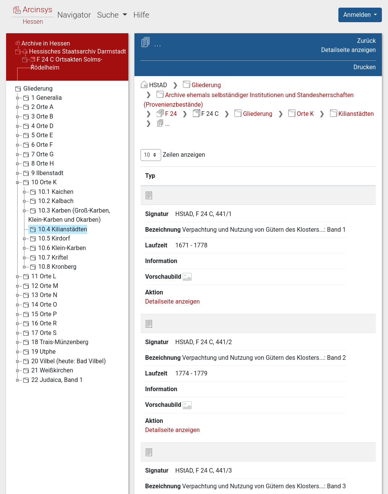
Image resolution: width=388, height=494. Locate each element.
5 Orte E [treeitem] (37, 135)
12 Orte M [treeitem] (39, 286)
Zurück (366, 40)
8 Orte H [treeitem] (37, 163)
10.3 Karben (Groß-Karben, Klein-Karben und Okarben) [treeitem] (69, 214)
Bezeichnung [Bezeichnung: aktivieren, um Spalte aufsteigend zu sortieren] (239, 175)
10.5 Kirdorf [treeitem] (49, 238)
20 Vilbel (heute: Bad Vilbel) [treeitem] (63, 361)
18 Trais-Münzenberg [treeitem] (54, 342)
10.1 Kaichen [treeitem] (50, 192)
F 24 (167, 113)
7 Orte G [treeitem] (37, 154)
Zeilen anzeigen (173, 155)
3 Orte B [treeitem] (37, 116)
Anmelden (357, 14)
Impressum (363, 484)
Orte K (301, 113)
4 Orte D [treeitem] (37, 126)
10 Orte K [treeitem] (39, 182)
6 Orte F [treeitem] (37, 145)
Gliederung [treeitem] (33, 88)
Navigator (74, 15)
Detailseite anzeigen (348, 50)
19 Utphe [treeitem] (38, 351)
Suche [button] (109, 15)
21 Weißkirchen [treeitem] (47, 370)
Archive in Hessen (42, 43)
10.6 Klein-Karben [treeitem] (57, 248)
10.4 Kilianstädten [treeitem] (57, 229)
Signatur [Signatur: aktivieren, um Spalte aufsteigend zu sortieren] (185, 175)
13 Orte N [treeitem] (39, 295)
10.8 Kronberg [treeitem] (52, 266)
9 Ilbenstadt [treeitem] (42, 173)
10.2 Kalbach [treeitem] (51, 201)
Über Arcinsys (191, 484)
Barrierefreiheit (306, 484)
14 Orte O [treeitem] (39, 304)
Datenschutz (248, 484)
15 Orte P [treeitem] (39, 314)
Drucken (365, 67)
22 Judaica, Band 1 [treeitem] (52, 380)
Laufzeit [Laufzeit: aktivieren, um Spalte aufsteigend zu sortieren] (302, 175)
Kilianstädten (352, 113)
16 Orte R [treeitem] (39, 323)
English (17, 479)
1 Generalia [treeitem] (41, 97)
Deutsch (46, 479)
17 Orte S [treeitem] (39, 333)
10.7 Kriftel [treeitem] (48, 257)
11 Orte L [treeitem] (38, 276)
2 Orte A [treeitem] (37, 107)
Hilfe (141, 15)
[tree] (67, 234)
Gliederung (202, 85)
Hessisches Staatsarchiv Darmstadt (74, 51)
